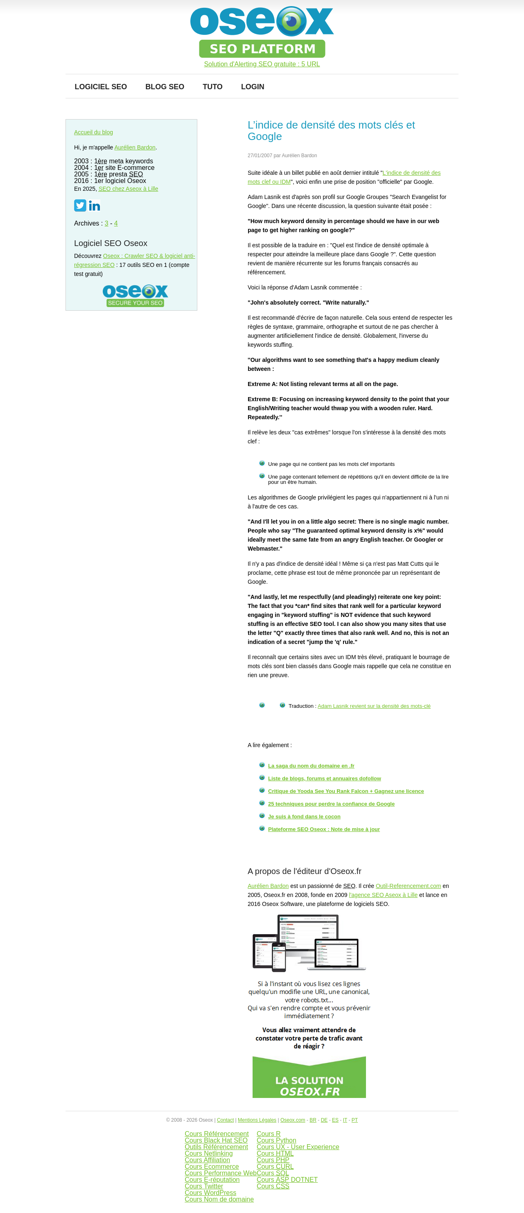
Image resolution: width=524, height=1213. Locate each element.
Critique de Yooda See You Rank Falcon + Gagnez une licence (346, 791)
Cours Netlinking (209, 1153)
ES (335, 1120)
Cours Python (276, 1140)
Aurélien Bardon (268, 886)
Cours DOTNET (287, 1179)
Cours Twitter (204, 1186)
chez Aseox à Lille (128, 188)
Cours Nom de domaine (219, 1199)
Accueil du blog (93, 132)
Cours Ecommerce (212, 1166)
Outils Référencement (216, 1146)
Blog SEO (164, 87)
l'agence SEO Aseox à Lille (383, 895)
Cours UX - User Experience (298, 1146)
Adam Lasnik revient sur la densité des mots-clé (374, 706)
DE (324, 1120)
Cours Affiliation (207, 1160)
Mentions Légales (257, 1120)
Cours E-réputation (212, 1179)
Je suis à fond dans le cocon (304, 816)
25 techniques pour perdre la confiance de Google (331, 804)
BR (312, 1120)
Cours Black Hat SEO (216, 1140)
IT (345, 1120)
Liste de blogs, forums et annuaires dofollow (324, 778)
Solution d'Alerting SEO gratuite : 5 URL (262, 64)
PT (355, 1120)
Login (252, 87)
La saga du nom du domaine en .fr (311, 766)
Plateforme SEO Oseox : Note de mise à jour (324, 829)
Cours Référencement (217, 1133)
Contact (225, 1120)
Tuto (213, 87)
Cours (275, 1153)
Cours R (269, 1133)
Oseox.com (292, 1120)
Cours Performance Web (221, 1173)
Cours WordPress (210, 1192)
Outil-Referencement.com (408, 886)
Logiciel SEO (101, 87)
